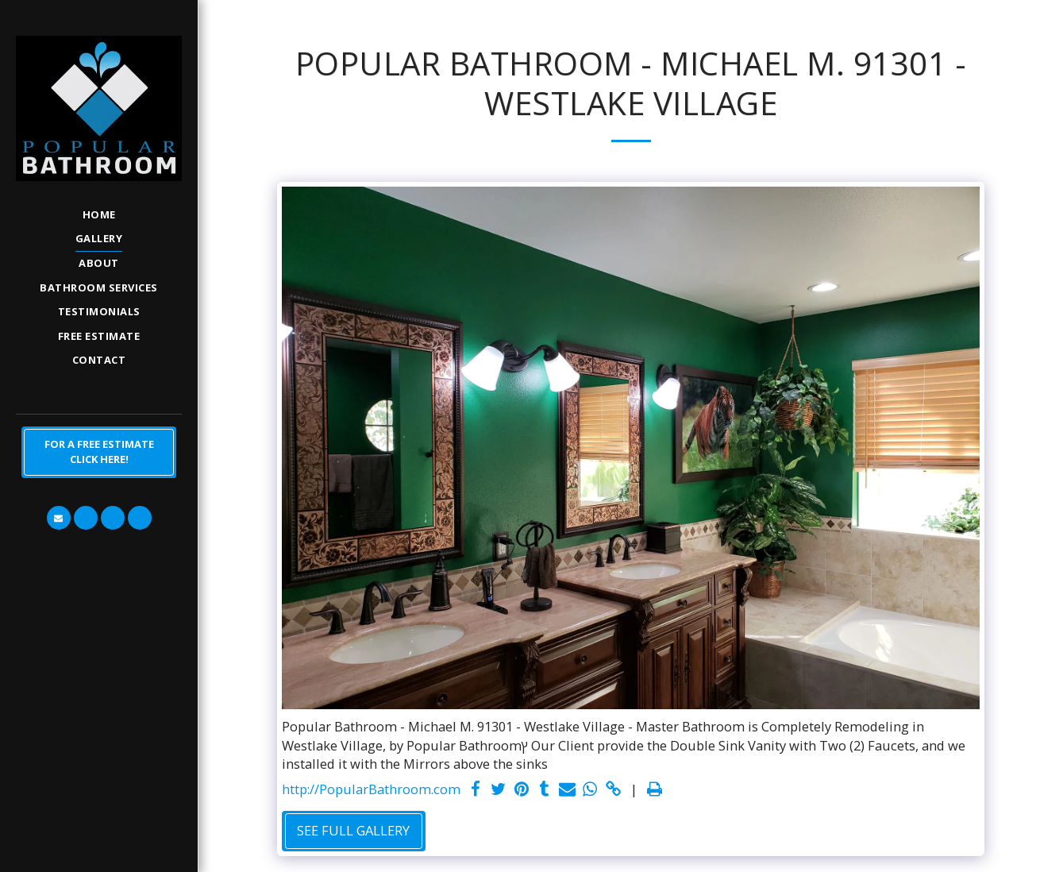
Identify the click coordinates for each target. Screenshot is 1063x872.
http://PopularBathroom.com (371, 789)
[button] (59, 518)
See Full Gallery (353, 830)
